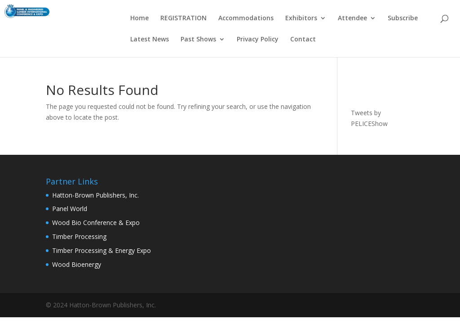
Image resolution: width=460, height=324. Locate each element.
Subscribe (403, 18)
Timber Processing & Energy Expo (101, 250)
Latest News (149, 39)
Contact (303, 39)
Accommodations (246, 18)
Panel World (69, 208)
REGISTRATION (183, 18)
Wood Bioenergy (76, 264)
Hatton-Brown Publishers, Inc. (95, 195)
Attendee (352, 18)
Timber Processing (79, 236)
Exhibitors (301, 18)
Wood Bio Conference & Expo (96, 222)
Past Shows (198, 39)
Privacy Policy (258, 39)
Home (139, 18)
